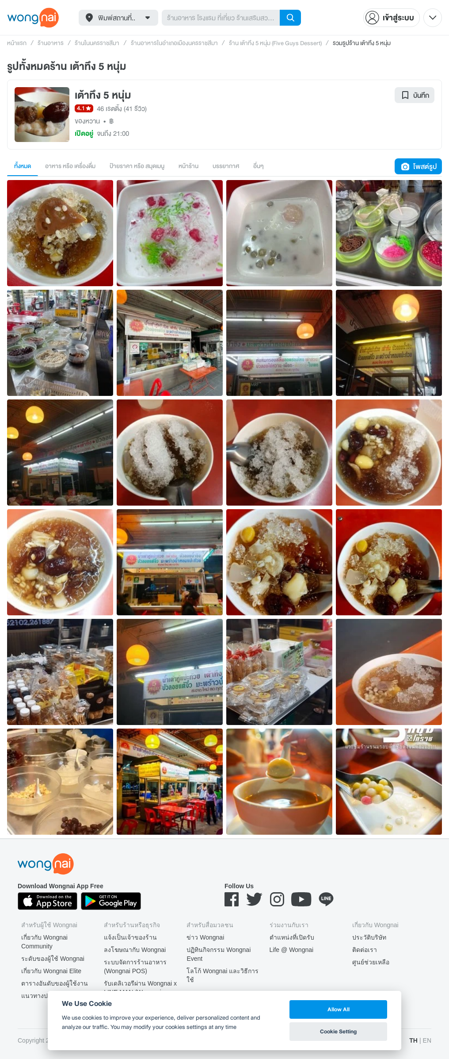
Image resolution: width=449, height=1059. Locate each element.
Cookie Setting (338, 1031)
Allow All (338, 1009)
